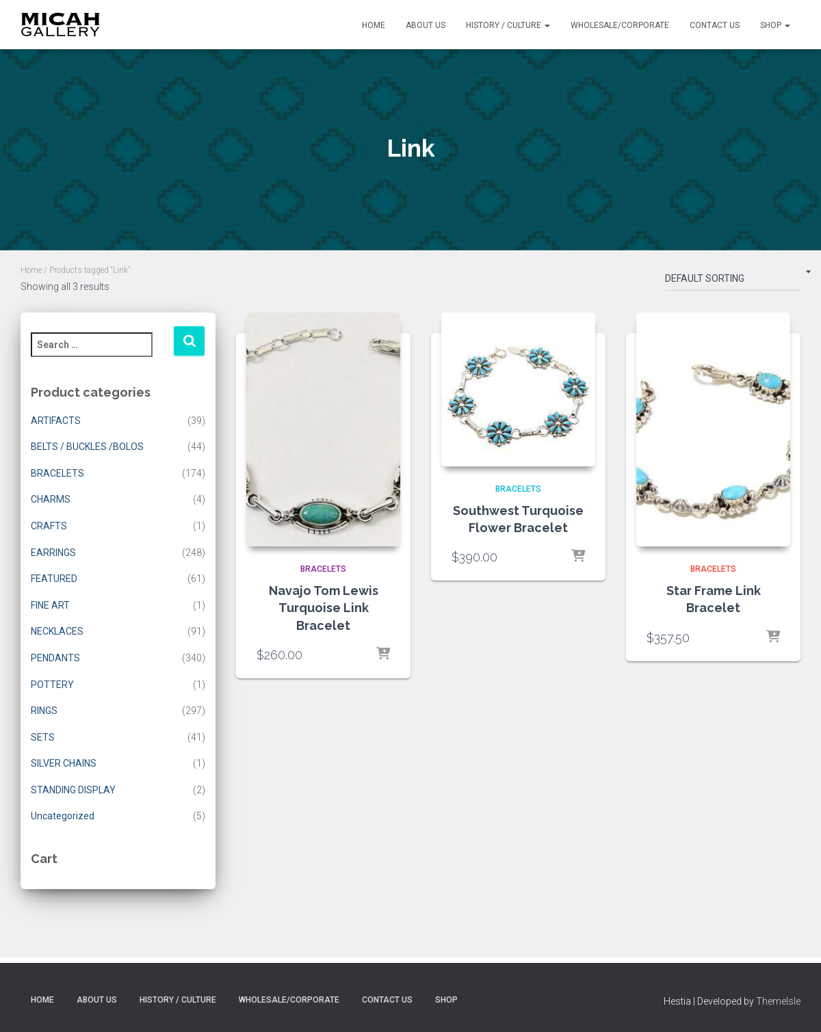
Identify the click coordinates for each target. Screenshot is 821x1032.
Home (373, 25)
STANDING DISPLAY (73, 789)
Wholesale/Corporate (620, 25)
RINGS (44, 710)
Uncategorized (62, 815)
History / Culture (508, 25)
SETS (43, 737)
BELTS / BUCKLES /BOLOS (87, 446)
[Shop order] (732, 281)
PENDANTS (55, 657)
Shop (775, 25)
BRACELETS (57, 473)
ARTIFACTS (56, 420)
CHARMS (50, 499)
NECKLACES (57, 631)
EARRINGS (53, 552)
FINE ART (50, 605)
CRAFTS (49, 525)
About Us (425, 25)
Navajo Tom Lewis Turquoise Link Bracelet (323, 607)
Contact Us (715, 25)
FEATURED (54, 578)
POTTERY (52, 684)
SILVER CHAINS (63, 763)
